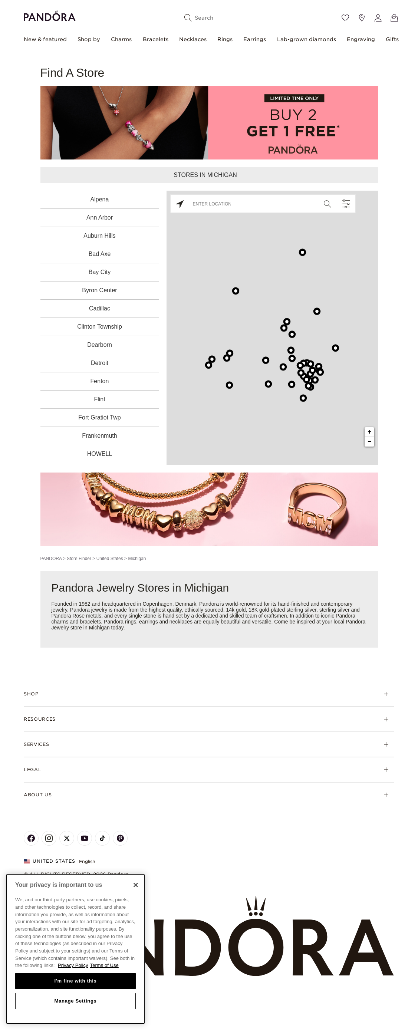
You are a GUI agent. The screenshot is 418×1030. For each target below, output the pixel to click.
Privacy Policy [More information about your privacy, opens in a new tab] (73, 965)
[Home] (209, 936)
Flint (99, 399)
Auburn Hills (99, 236)
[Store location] (361, 18)
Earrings (254, 39)
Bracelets (155, 39)
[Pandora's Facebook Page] (31, 838)
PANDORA (51, 558)
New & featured (45, 39)
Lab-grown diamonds (306, 39)
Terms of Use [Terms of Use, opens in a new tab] (104, 965)
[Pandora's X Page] (66, 838)
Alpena (99, 199)
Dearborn (99, 345)
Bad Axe (100, 254)
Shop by (89, 39)
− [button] (370, 441)
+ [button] (370, 432)
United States (109, 558)
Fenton (99, 381)
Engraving (361, 39)
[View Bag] (394, 18)
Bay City (100, 272)
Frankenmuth (99, 435)
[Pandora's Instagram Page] (49, 838)
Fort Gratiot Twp (99, 417)
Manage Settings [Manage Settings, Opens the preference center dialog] (75, 1001)
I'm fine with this (76, 981)
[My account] (378, 18)
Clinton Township (99, 326)
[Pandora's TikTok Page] (102, 838)
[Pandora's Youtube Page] (84, 838)
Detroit (99, 363)
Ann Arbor (99, 217)
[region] (75, 949)
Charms (121, 39)
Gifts (392, 39)
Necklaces (193, 39)
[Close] (136, 885)
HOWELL (99, 454)
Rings (225, 39)
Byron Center (99, 290)
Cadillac (99, 308)
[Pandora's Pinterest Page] (120, 838)
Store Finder (79, 558)
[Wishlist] (345, 18)
